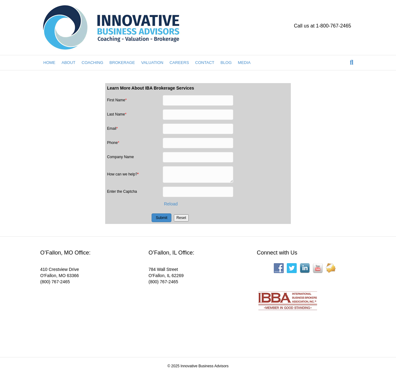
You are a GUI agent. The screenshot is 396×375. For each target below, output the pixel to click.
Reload (171, 203)
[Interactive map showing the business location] (86, 316)
